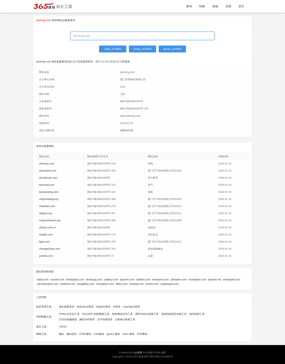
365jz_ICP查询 (112, 49)
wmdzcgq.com (94, 279)
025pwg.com (136, 283)
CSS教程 (99, 333)
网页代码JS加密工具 (147, 313)
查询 (189, 6)
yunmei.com (46, 255)
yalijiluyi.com (111, 279)
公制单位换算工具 (125, 319)
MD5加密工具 (197, 313)
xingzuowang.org (48, 199)
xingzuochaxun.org (50, 220)
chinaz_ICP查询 (142, 49)
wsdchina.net (67, 283)
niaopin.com (46, 234)
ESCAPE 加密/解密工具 (95, 313)
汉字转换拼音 (105, 319)
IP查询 (116, 306)
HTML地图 (160, 352)
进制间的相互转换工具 (174, 313)
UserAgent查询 (131, 306)
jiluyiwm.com (127, 279)
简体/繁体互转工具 (122, 313)
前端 (215, 6)
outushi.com (57, 279)
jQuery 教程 (113, 333)
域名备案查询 (66, 306)
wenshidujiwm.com (47, 283)
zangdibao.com (85, 283)
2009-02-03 (126, 130)
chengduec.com (105, 283)
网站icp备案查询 (66, 20)
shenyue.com (46, 163)
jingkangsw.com (170, 283)
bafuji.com (43, 279)
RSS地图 (148, 352)
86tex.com (122, 283)
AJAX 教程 (129, 333)
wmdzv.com (152, 283)
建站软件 (72, 333)
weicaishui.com (47, 170)
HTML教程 (85, 333)
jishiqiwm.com (178, 279)
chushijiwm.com (197, 279)
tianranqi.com (46, 184)
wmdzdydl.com (231, 279)
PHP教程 (142, 333)
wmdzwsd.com (160, 279)
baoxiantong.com (49, 191)
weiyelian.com (47, 206)
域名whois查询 (85, 306)
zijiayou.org (45, 213)
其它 (241, 6)
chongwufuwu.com (49, 248)
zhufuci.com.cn (47, 227)
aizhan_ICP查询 (172, 49)
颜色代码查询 (87, 319)
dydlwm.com (143, 279)
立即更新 (125, 61)
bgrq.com (44, 241)
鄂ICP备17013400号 (161, 356)
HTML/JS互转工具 (69, 313)
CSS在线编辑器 (68, 319)
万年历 (63, 326)
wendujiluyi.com (75, 279)
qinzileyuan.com (48, 177)
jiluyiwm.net (214, 279)
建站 (61, 333)
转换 (202, 6)
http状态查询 (103, 306)
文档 (228, 6)
